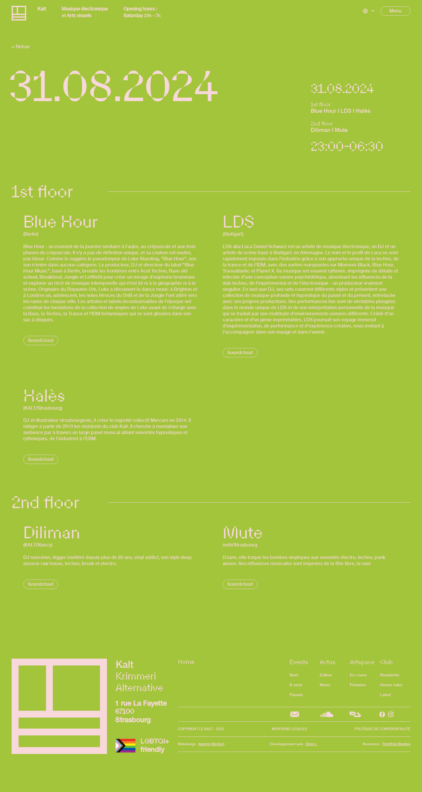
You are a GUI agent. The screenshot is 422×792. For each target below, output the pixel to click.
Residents (389, 674)
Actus (327, 662)
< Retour (21, 46)
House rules (391, 684)
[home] (19, 14)
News (325, 684)
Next (293, 674)
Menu (395, 11)
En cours (358, 674)
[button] (369, 11)
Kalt (41, 9)
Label (385, 694)
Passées (358, 684)
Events (298, 662)
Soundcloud (40, 340)
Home (186, 662)
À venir (295, 684)
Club (386, 662)
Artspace (362, 662)
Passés (296, 694)
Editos (326, 674)
